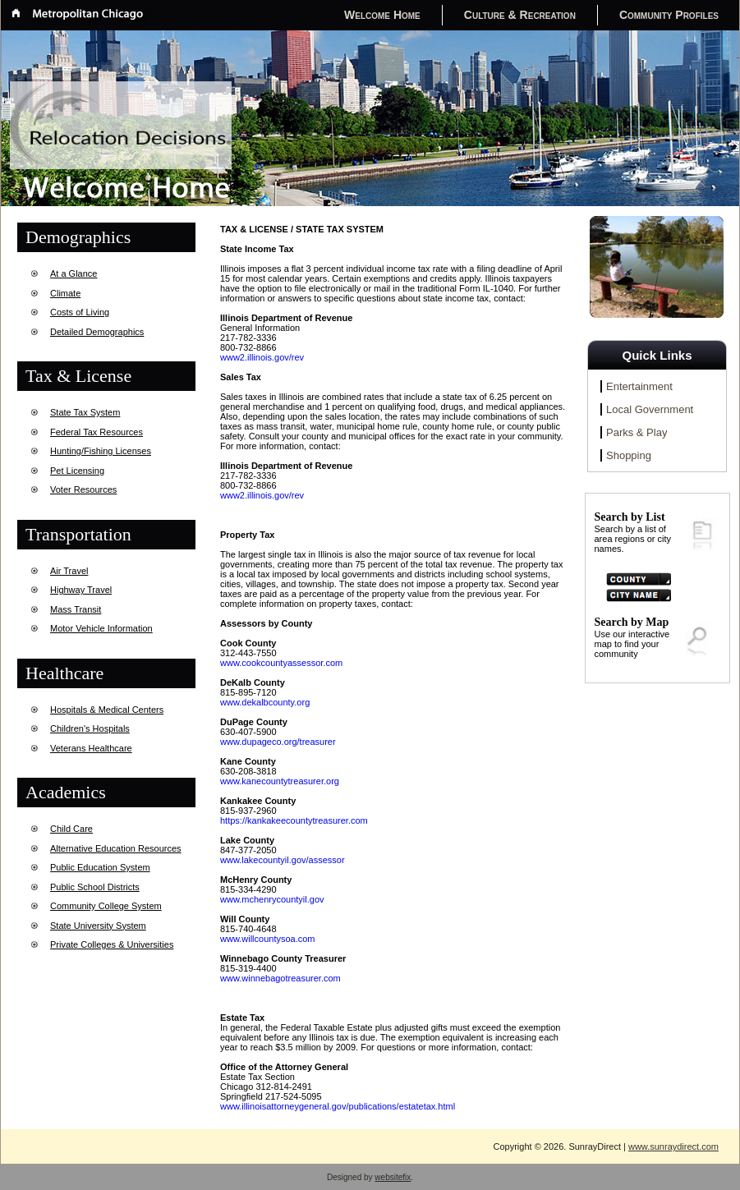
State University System (98, 925)
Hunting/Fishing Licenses (100, 451)
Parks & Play (636, 432)
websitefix (393, 1177)
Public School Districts (95, 887)
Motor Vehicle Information (101, 628)
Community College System (106, 906)
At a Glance (73, 273)
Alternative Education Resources (116, 848)
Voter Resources (83, 489)
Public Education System (100, 867)
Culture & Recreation (520, 14)
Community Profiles (669, 14)
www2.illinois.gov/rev (262, 357)
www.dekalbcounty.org (265, 702)
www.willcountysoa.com (267, 939)
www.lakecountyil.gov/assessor (282, 860)
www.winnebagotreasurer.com (280, 978)
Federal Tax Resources (96, 432)
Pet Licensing (77, 471)
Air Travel (69, 571)
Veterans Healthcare (91, 748)
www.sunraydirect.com (673, 1146)
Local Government (649, 409)
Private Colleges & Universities (111, 944)
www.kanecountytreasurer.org (279, 781)
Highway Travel (81, 590)
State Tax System (85, 412)
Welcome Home (382, 14)
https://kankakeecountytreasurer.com (294, 820)
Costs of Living (79, 312)
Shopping (628, 455)
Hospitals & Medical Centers (106, 709)
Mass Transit (75, 609)
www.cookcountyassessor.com (281, 663)
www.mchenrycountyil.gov (272, 899)
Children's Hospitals (90, 728)
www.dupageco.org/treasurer (278, 742)
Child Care (71, 829)
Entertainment (639, 386)
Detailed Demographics (97, 332)
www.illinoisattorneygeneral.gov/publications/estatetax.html (337, 1106)
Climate (65, 293)
